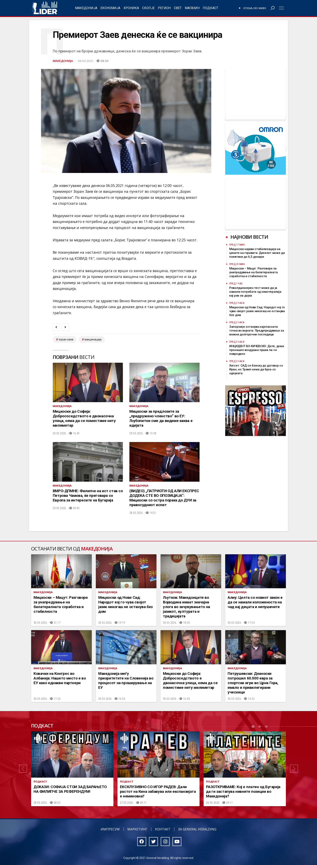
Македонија (86, 8)
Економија (110, 8)
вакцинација (93, 339)
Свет (178, 8)
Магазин (192, 8)
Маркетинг (137, 829)
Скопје (148, 8)
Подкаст (210, 8)
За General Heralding (197, 829)
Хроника (131, 8)
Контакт (162, 829)
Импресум (110, 829)
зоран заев (66, 339)
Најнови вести (249, 236)
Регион (164, 8)
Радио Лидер (44, 8)
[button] (23, 768)
